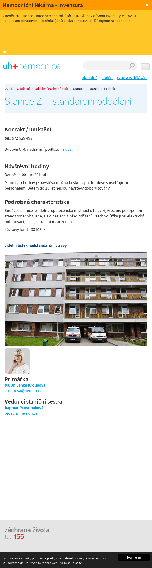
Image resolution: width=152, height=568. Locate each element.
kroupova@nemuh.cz (23, 390)
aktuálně (89, 77)
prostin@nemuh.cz (21, 413)
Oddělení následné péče (51, 88)
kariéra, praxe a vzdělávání (124, 77)
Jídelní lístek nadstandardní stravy (36, 245)
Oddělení (23, 88)
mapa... (68, 149)
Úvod (8, 88)
